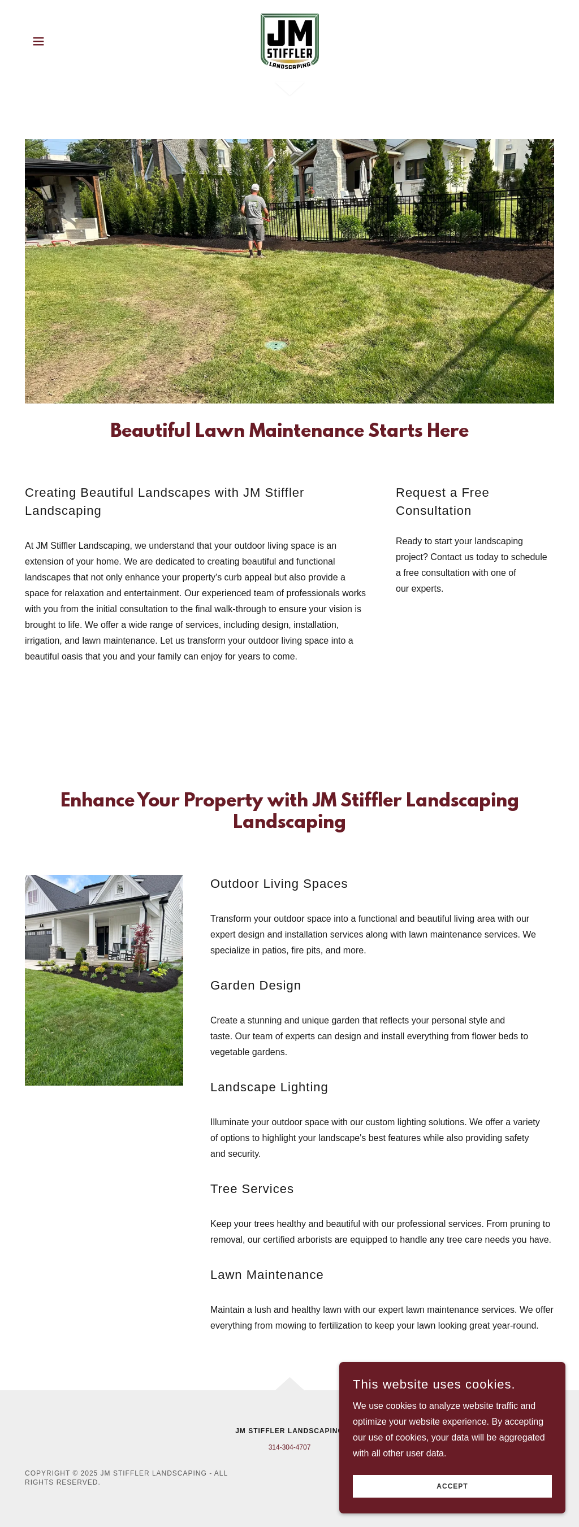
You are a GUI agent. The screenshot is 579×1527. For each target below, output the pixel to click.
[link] (289, 40)
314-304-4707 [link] (290, 1447)
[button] (38, 41)
